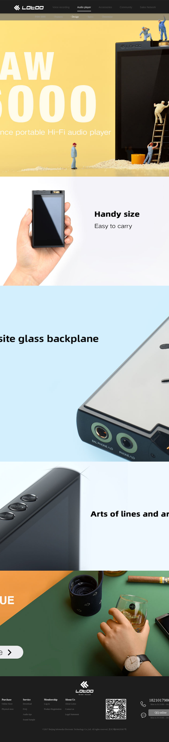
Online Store (7, 704)
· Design (74, 16)
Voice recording (61, 7)
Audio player (84, 7)
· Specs (89, 16)
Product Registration (52, 709)
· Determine (107, 16)
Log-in (47, 704)
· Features (58, 16)
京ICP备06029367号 (117, 729)
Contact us (69, 709)
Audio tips (27, 714)
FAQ (25, 709)
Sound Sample (29, 719)
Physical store (8, 709)
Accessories (105, 7)
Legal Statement (72, 714)
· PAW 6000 (40, 16)
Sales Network (148, 7)
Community (126, 7)
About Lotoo (70, 704)
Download (27, 704)
